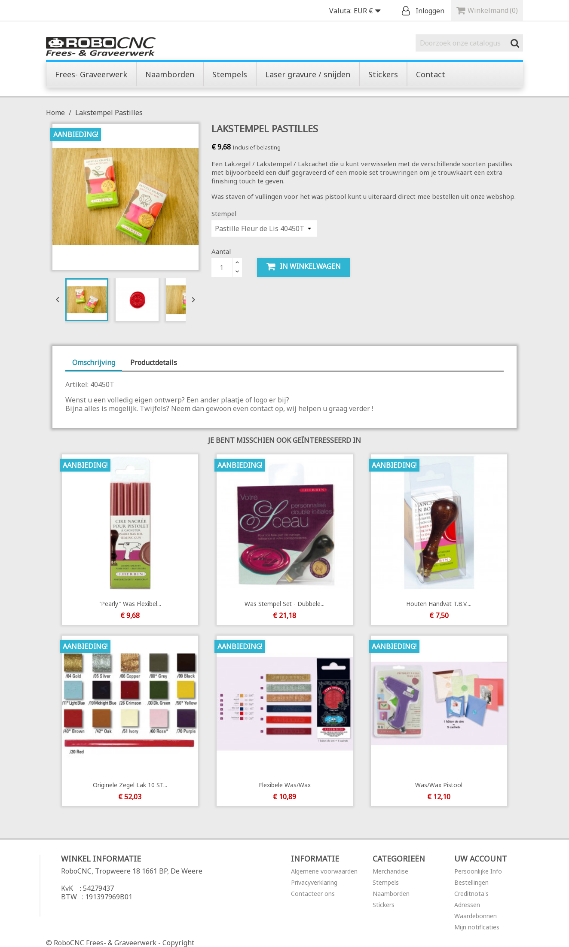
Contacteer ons (313, 893)
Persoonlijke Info (478, 871)
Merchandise (390, 871)
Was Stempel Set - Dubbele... (284, 604)
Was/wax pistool (439, 785)
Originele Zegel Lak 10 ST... (129, 785)
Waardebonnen (475, 916)
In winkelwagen (303, 266)
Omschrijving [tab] (93, 362)
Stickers (384, 905)
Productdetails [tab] (153, 362)
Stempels (386, 882)
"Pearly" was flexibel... (129, 604)
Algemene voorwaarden (324, 871)
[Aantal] (221, 267)
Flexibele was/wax (284, 785)
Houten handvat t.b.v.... (439, 604)
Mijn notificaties (476, 927)
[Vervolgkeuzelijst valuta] (369, 11)
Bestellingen (471, 882)
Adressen (467, 905)
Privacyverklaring (314, 882)
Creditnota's (471, 893)
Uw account (480, 858)
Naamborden (391, 893)
